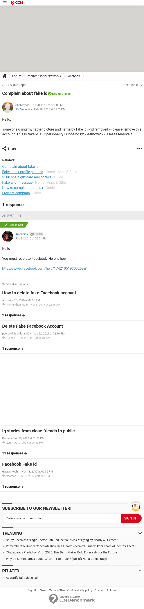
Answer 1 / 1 (11, 215)
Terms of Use (57, 590)
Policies (111, 590)
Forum (16, 76)
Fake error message (17, 182)
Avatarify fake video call (22, 577)
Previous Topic (16, 85)
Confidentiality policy (79, 590)
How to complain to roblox (22, 188)
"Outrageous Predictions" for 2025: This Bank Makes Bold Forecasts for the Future (61, 552)
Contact (99, 590)
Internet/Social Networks (44, 76)
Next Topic (130, 85)
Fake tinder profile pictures (22, 172)
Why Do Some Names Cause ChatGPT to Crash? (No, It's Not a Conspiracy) (56, 558)
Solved (56, 93)
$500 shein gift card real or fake (26, 177)
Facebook (73, 76)
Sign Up (32, 590)
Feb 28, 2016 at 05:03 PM (49, 109)
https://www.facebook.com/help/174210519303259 (43, 268)
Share (12, 148)
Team (43, 590)
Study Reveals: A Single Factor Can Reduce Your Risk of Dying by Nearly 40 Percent (62, 540)
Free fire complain (16, 193)
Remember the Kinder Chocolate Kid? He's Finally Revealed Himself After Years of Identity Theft (70, 546)
